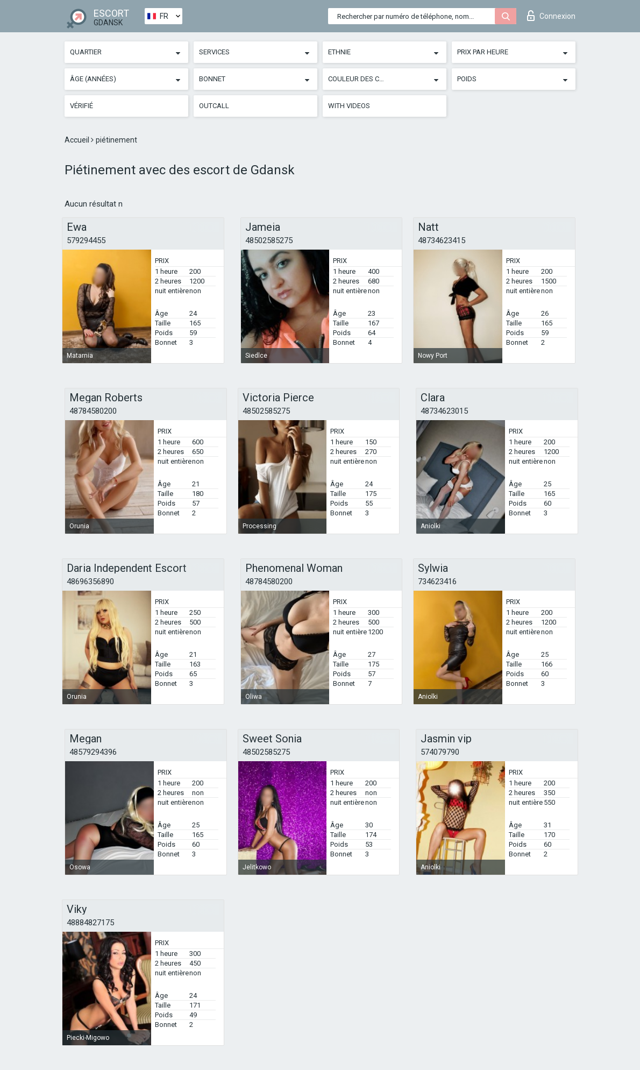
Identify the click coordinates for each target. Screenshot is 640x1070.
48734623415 (441, 240)
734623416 (437, 581)
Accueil (78, 140)
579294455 (86, 240)
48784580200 (93, 411)
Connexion (551, 16)
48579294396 (93, 752)
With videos (349, 106)
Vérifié (81, 106)
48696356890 (90, 581)
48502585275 (269, 240)
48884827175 (90, 922)
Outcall (214, 106)
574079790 (440, 752)
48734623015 (444, 411)
